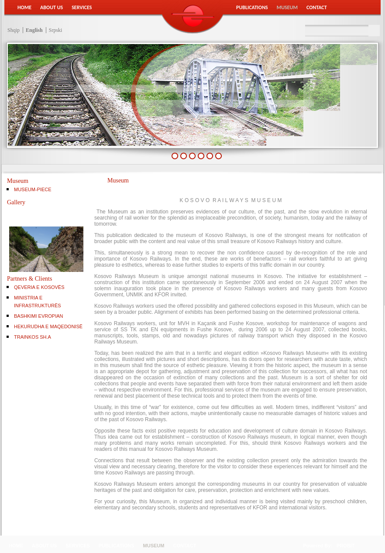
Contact (316, 7)
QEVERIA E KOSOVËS (39, 287)
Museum (287, 7)
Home (24, 7)
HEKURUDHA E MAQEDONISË (48, 326)
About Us (51, 7)
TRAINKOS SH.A (32, 337)
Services (82, 7)
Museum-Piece (33, 189)
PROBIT (346, 545)
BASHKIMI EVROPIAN (38, 316)
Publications (252, 7)
